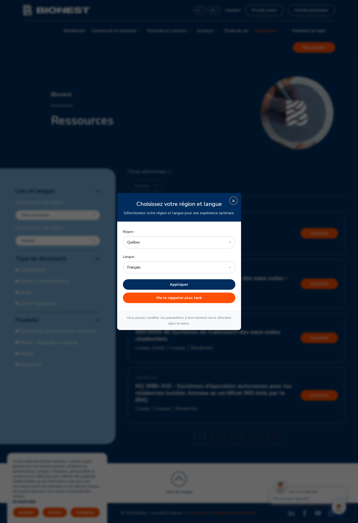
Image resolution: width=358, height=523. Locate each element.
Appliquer (179, 284)
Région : (129, 231)
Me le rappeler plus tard (179, 297)
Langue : (129, 256)
